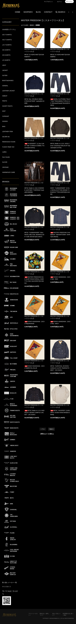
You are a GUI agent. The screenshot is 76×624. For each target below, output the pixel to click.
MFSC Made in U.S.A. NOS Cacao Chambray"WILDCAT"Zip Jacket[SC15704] (60, 145)
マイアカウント (48, 1)
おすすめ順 (24, 25)
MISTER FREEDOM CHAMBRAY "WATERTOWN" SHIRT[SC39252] (60, 234)
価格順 (32, 25)
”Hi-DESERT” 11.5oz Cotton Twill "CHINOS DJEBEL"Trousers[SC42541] (34, 145)
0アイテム (69, 1)
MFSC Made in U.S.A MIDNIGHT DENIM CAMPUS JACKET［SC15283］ (34, 412)
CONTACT (48, 12)
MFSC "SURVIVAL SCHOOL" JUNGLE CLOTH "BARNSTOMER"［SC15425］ (59, 368)
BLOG (38, 12)
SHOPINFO (28, 12)
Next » (51, 429)
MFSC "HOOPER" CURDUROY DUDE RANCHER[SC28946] (60, 412)
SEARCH (60, 12)
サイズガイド (6, 586)
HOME (17, 12)
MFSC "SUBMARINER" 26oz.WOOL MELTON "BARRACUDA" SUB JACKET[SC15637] (34, 234)
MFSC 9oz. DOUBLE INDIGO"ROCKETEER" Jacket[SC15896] (34, 101)
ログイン (59, 1)
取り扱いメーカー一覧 (9, 582)
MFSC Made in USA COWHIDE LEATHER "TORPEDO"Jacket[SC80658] (34, 190)
